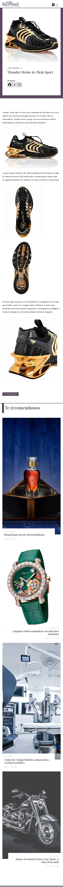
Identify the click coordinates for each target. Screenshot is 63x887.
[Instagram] (19, 84)
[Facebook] (9, 84)
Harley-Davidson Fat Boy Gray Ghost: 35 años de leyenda (37, 860)
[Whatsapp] (14, 84)
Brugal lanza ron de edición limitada (24, 534)
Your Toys (54, 856)
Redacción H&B (10, 539)
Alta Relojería (52, 628)
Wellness (8, 756)
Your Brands (14, 68)
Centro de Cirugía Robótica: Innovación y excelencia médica (26, 761)
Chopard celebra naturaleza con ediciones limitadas (35, 632)
